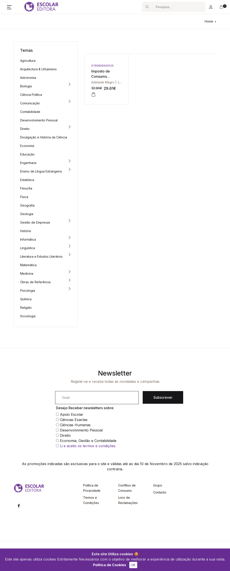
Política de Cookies (109, 565)
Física (24, 197)
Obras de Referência (35, 282)
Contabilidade (30, 112)
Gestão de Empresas (35, 222)
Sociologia (27, 316)
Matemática (28, 265)
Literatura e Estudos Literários (41, 256)
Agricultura (27, 60)
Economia (27, 146)
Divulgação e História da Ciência (43, 137)
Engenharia (28, 163)
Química (26, 299)
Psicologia (27, 290)
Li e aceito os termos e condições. (88, 446)
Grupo (157, 485)
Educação (27, 154)
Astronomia (28, 77)
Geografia (27, 205)
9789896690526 (102, 65)
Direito (25, 129)
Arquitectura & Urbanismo (38, 69)
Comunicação (30, 103)
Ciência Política (31, 95)
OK (133, 565)
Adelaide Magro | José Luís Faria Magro (120, 82)
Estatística (27, 180)
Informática (28, 239)
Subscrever (162, 397)
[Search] (178, 7)
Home (209, 21)
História (25, 231)
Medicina (26, 273)
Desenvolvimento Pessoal (39, 120)
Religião (26, 307)
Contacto (159, 492)
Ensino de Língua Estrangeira (41, 171)
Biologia (26, 86)
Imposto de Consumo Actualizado (101, 76)
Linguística (27, 248)
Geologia (26, 214)
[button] (9, 7)
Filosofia (26, 188)
